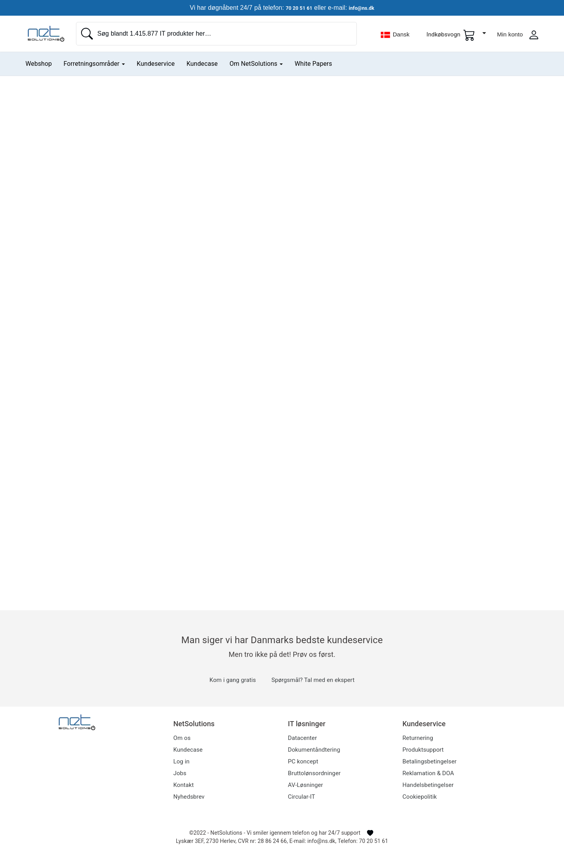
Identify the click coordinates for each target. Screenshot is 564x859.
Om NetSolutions (256, 63)
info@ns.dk (365, 7)
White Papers (313, 63)
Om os (182, 737)
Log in (182, 761)
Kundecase (202, 63)
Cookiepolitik (420, 796)
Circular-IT (301, 796)
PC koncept (303, 761)
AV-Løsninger (305, 784)
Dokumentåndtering (314, 749)
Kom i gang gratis (233, 680)
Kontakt (184, 784)
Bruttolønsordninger (314, 773)
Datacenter (302, 737)
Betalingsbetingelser (430, 761)
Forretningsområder (94, 63)
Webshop (38, 63)
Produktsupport (423, 749)
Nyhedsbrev (189, 796)
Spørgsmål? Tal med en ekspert (312, 680)
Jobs (180, 773)
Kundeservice (156, 63)
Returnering (418, 737)
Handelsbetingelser (428, 784)
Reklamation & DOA (428, 773)
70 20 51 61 (295, 7)
